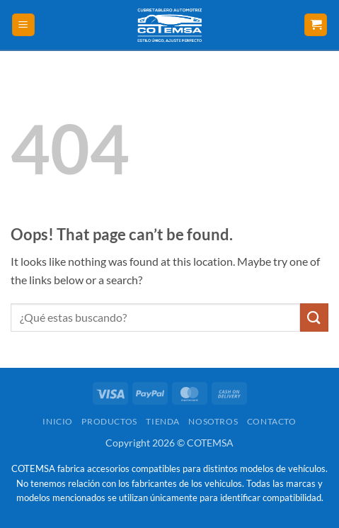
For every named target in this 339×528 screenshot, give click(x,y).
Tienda (163, 421)
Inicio (57, 421)
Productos (109, 421)
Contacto (272, 421)
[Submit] (314, 317)
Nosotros (213, 421)
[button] (23, 25)
